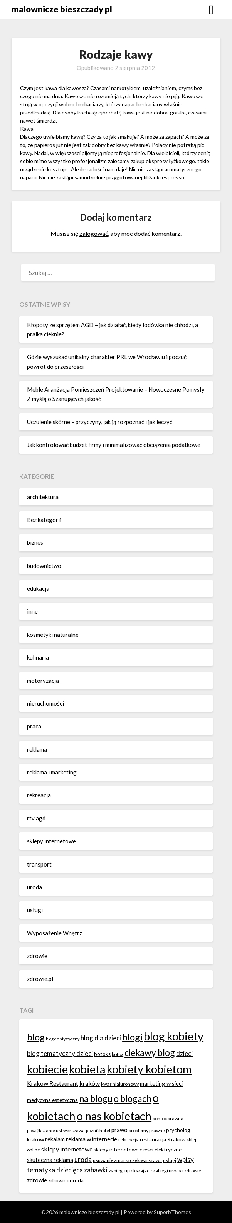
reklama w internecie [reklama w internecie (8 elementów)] (91, 1139)
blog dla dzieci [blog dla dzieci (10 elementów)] (101, 1038)
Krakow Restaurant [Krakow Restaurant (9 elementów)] (52, 1083)
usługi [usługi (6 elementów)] (169, 1160)
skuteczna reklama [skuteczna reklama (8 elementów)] (50, 1159)
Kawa (27, 128)
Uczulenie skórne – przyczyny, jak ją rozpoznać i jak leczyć (99, 421)
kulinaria (38, 657)
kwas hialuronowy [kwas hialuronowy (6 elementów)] (120, 1084)
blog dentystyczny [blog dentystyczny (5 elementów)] (62, 1038)
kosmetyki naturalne (53, 634)
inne (32, 611)
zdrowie (37, 955)
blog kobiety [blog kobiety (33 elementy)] (173, 1036)
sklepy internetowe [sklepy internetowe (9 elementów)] (66, 1149)
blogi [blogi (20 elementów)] (132, 1036)
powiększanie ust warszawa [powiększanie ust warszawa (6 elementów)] (56, 1130)
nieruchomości (45, 703)
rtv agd (36, 818)
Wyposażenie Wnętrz (54, 933)
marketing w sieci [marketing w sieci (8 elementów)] (161, 1083)
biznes (35, 542)
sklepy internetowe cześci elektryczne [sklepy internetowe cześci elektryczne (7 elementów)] (138, 1149)
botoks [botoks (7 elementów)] (102, 1054)
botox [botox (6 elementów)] (117, 1054)
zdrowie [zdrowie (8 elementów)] (37, 1180)
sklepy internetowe (51, 841)
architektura (43, 496)
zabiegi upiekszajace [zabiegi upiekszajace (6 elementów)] (130, 1171)
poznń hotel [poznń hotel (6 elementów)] (98, 1130)
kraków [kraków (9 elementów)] (89, 1083)
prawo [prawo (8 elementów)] (119, 1129)
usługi (35, 909)
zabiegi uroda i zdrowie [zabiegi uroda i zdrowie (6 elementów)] (177, 1171)
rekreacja (39, 794)
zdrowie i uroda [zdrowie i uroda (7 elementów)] (66, 1180)
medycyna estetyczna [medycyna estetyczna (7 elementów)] (52, 1100)
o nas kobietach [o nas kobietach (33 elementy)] (114, 1115)
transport (39, 864)
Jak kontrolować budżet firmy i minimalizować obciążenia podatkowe (113, 444)
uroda (34, 887)
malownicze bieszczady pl (62, 9)
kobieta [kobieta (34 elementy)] (87, 1069)
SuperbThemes (172, 1212)
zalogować (93, 233)
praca (34, 726)
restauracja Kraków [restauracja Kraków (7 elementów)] (162, 1139)
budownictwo (44, 565)
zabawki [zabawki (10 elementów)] (96, 1170)
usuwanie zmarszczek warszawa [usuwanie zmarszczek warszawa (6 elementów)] (127, 1160)
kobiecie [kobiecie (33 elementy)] (47, 1069)
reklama (37, 749)
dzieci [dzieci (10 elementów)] (184, 1053)
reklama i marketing (52, 772)
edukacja (38, 588)
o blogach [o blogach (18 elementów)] (132, 1098)
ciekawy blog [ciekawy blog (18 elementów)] (149, 1052)
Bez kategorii (44, 519)
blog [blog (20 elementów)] (36, 1036)
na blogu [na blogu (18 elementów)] (96, 1098)
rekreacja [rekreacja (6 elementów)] (128, 1140)
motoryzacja (43, 680)
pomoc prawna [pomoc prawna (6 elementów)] (168, 1118)
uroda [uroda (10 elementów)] (83, 1159)
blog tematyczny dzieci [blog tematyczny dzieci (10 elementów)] (60, 1053)
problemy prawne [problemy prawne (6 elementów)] (147, 1130)
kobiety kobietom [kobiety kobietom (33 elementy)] (149, 1069)
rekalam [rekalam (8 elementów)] (55, 1139)
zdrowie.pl (40, 978)
